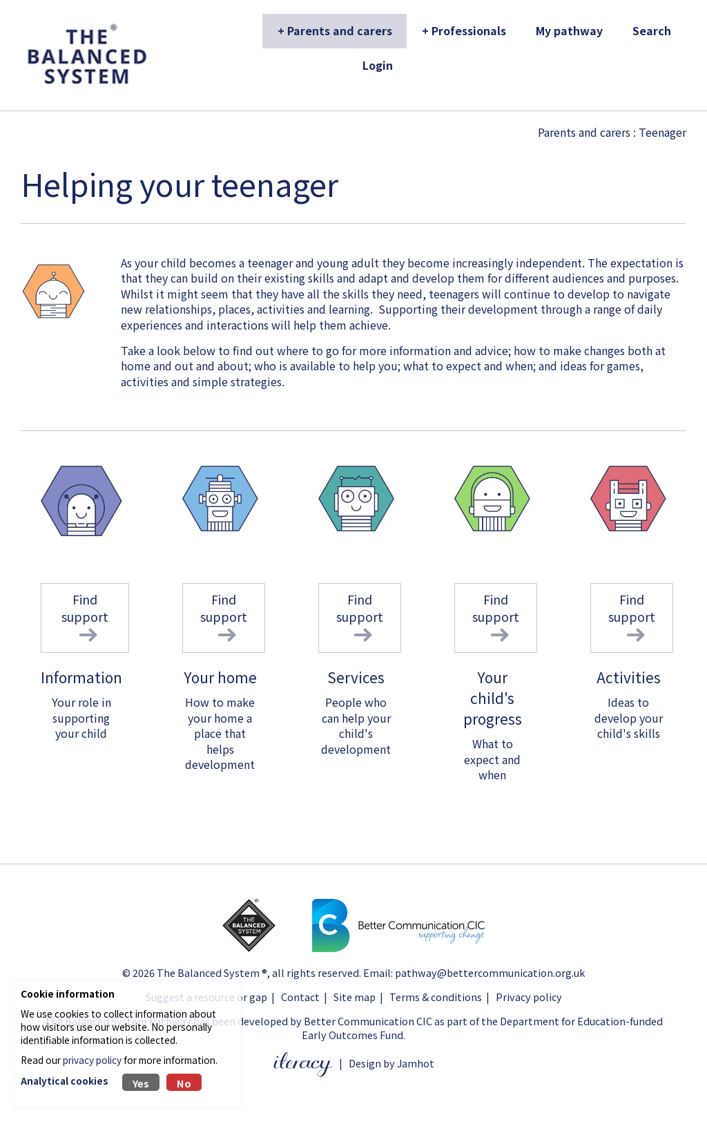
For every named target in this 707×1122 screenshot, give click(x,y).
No (184, 1083)
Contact (300, 996)
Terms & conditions (435, 996)
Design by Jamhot (391, 1063)
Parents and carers (584, 132)
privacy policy (92, 1060)
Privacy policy (529, 996)
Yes (141, 1083)
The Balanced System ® (212, 972)
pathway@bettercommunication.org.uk (490, 972)
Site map (354, 996)
